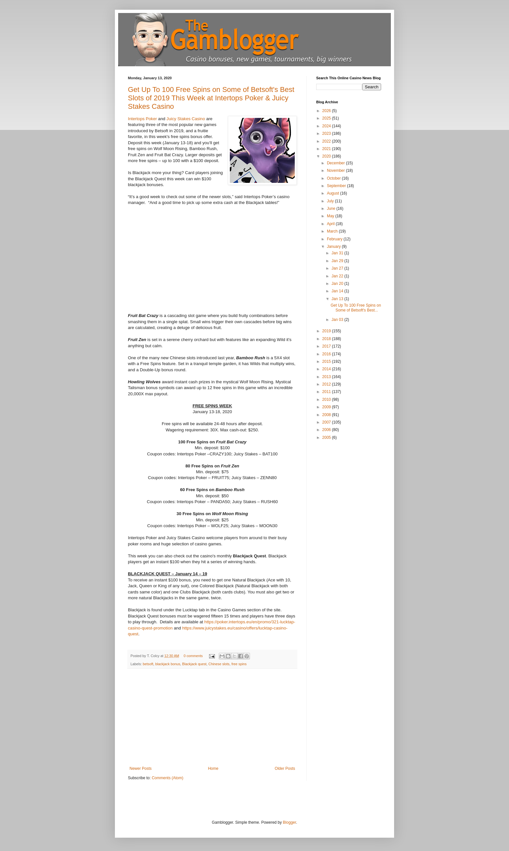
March (333, 231)
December (336, 163)
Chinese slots (219, 664)
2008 (327, 415)
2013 (327, 377)
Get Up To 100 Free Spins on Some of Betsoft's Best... (355, 307)
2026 (327, 110)
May (331, 216)
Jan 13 (337, 299)
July (331, 201)
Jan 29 (337, 261)
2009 (327, 407)
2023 (327, 133)
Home (213, 768)
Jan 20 (337, 283)
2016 (327, 354)
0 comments (193, 656)
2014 (327, 369)
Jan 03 (337, 319)
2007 (327, 422)
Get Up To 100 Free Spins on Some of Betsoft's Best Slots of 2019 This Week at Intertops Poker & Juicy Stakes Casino (211, 97)
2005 (327, 437)
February (335, 239)
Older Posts (285, 768)
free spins (239, 664)
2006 (327, 429)
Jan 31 (337, 253)
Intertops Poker (142, 118)
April (331, 224)
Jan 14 (337, 291)
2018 (327, 339)
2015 (327, 361)
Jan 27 (337, 268)
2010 (327, 399)
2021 (327, 148)
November (336, 170)
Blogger (289, 822)
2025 (327, 118)
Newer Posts (141, 768)
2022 (327, 141)
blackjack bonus (167, 664)
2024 (327, 126)
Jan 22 (337, 276)
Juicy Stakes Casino (186, 118)
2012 (327, 384)
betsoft (148, 664)
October (334, 178)
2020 (327, 156)
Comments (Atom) (167, 778)
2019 (327, 331)
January (334, 246)
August (333, 193)
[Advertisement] (212, 717)
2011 (327, 391)
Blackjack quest (194, 664)
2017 (327, 346)
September (337, 186)
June (331, 208)
